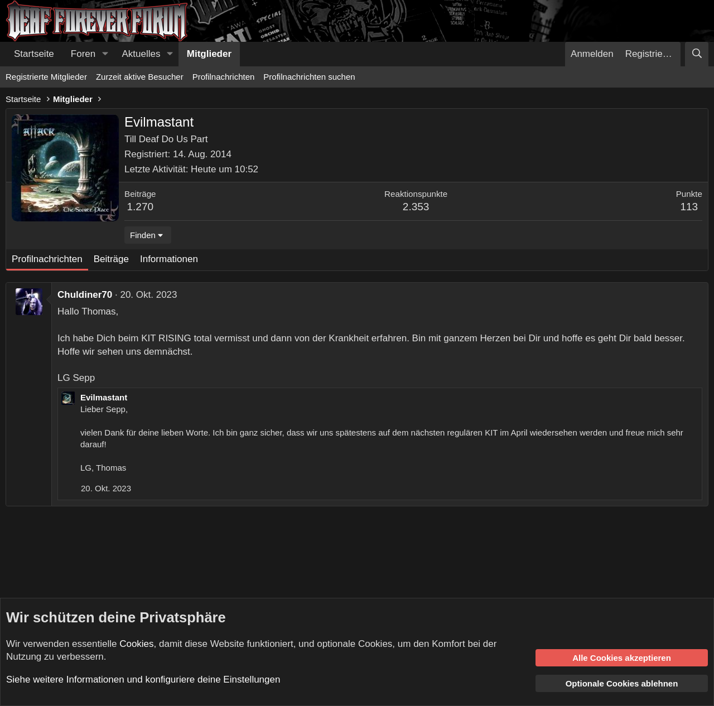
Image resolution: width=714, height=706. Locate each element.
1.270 (140, 206)
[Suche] (696, 54)
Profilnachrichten (223, 76)
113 (689, 206)
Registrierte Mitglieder (46, 76)
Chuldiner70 (84, 294)
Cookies (136, 644)
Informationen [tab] (169, 259)
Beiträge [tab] (111, 259)
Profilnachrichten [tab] (47, 259)
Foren (83, 54)
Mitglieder (209, 54)
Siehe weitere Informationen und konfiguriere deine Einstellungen (143, 679)
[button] (105, 54)
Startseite (34, 54)
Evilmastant (103, 397)
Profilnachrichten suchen (309, 76)
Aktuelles (141, 54)
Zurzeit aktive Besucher (140, 76)
